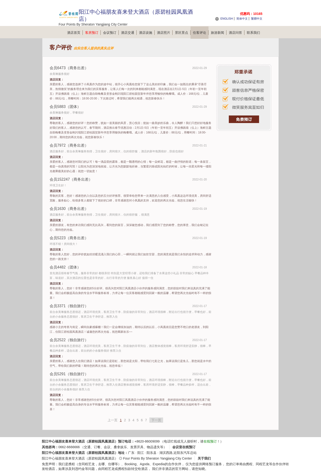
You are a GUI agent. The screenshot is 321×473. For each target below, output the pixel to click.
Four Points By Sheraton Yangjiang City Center (157, 458)
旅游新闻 (218, 32)
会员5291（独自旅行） (69, 374)
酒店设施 (147, 32)
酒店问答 (236, 32)
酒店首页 (75, 32)
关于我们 (204, 458)
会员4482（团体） (65, 267)
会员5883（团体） (65, 107)
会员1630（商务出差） (69, 209)
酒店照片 (165, 32)
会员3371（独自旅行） (69, 306)
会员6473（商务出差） (69, 68)
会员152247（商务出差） (71, 179)
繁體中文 (256, 18)
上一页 (112, 420)
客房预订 (93, 32)
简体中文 (242, 18)
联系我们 (253, 32)
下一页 (156, 420)
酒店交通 (129, 32)
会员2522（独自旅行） (69, 340)
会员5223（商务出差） (69, 238)
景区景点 (183, 32)
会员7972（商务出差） (69, 145)
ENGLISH (226, 18)
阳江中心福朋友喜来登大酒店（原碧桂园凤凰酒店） (80, 458)
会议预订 (111, 32)
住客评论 (200, 32)
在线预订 (210, 441)
